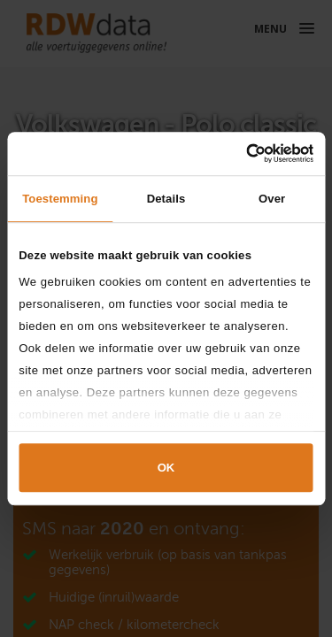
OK (166, 468)
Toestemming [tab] (59, 198)
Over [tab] (272, 198)
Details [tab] (166, 198)
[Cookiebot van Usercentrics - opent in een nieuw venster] (237, 153)
